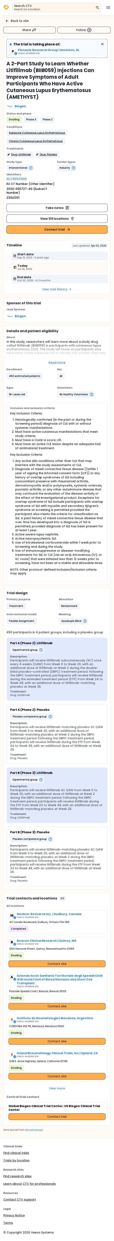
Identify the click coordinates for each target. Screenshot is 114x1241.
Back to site (17, 21)
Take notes (57, 208)
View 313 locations (57, 219)
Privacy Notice (14, 1215)
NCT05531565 (16, 179)
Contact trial (57, 229)
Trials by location (16, 1160)
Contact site (57, 964)
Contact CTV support (19, 1199)
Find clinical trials (16, 1153)
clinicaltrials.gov (34, 1129)
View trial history (57, 289)
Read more (57, 362)
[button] (37, 133)
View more (57, 1088)
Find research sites (17, 1176)
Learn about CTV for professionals (29, 1184)
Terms (8, 1223)
